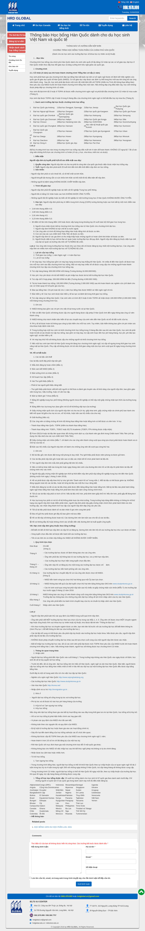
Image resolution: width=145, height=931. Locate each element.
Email (88, 857)
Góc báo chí (13, 66)
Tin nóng (12, 56)
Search (132, 18)
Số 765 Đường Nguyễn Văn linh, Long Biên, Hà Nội (53, 910)
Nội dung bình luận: (40, 847)
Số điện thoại (91, 867)
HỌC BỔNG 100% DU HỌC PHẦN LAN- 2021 (53, 827)
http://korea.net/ (54, 685)
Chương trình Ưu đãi (15, 61)
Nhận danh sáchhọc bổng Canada (17, 49)
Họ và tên (90, 847)
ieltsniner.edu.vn (52, 923)
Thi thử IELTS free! (17, 35)
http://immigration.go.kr (57, 689)
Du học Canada (41, 25)
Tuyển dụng (106, 25)
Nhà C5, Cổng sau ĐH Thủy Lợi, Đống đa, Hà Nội (52, 906)
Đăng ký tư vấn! (16, 41)
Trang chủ (18, 25)
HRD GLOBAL (72, 927)
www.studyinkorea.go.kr (122, 584)
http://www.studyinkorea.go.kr (69, 681)
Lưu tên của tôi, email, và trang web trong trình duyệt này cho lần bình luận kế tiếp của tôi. (71, 878)
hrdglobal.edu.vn (38, 923)
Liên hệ (127, 25)
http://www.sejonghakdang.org (71, 677)
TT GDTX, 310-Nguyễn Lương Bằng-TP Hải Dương (108, 906)
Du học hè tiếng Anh (64, 26)
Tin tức (84, 25)
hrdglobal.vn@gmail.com (42, 920)
